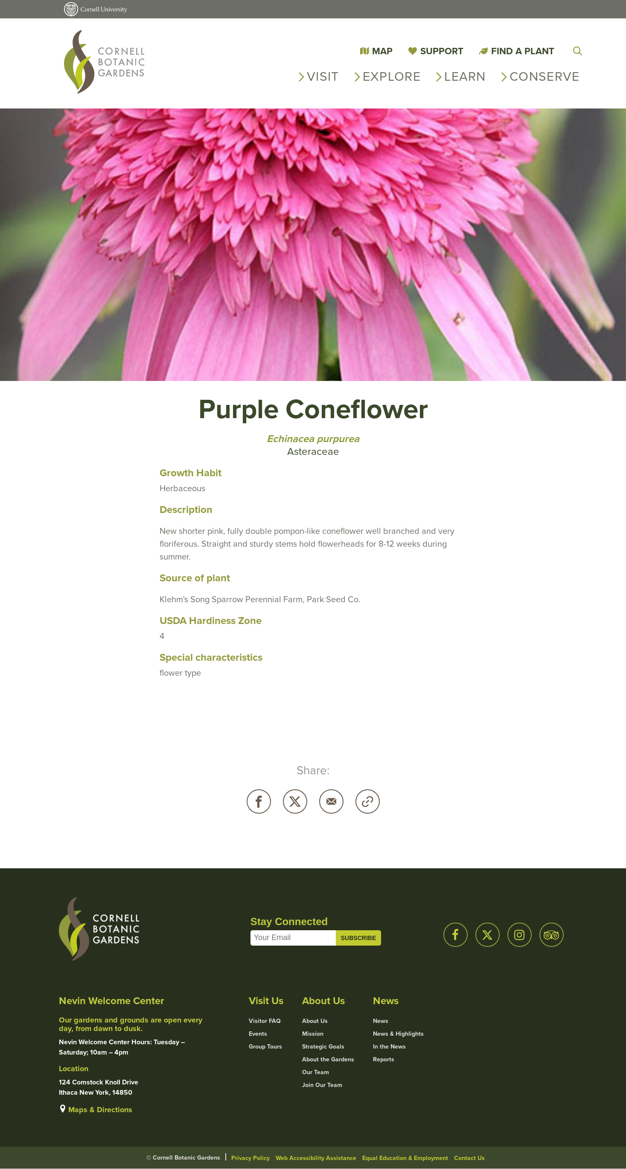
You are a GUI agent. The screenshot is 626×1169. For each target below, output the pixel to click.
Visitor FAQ (265, 1021)
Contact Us (469, 1158)
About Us (315, 1021)
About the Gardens (328, 1059)
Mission (312, 1034)
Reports (383, 1059)
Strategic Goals (323, 1047)
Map (382, 51)
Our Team (315, 1072)
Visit (323, 76)
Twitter (295, 801)
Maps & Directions (100, 1109)
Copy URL (367, 801)
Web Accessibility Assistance (316, 1158)
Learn (465, 76)
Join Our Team (322, 1085)
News (380, 1021)
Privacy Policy (250, 1158)
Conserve (544, 76)
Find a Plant (522, 51)
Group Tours (265, 1047)
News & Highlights (398, 1034)
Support (441, 51)
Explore (392, 76)
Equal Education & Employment (405, 1158)
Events (258, 1034)
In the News (389, 1047)
